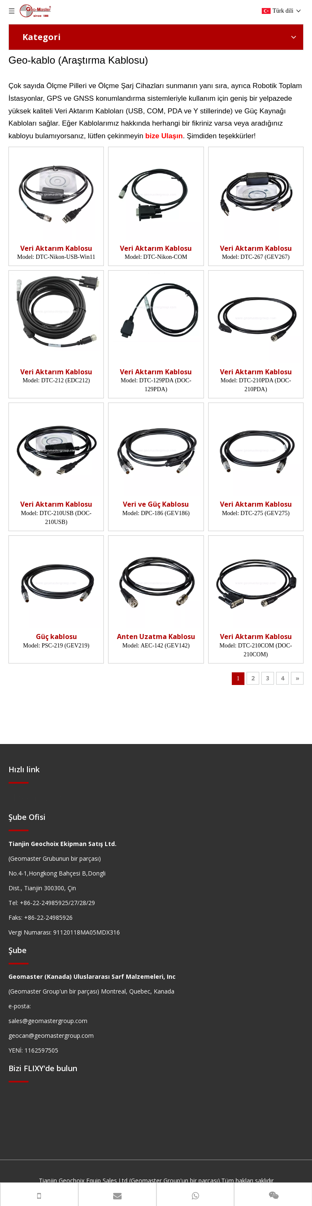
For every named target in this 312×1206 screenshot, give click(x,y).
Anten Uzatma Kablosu (156, 636)
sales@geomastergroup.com (47, 1021)
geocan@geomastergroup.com (51, 1035)
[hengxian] (18, 782)
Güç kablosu (56, 636)
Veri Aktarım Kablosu (56, 248)
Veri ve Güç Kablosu (156, 504)
